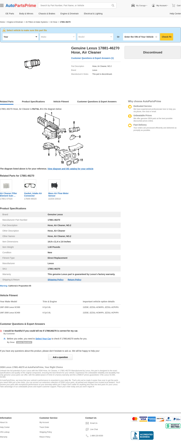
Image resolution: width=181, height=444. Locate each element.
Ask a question (60, 357)
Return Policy (74, 279)
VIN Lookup (5, 432)
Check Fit (166, 37)
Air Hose (53, 22)
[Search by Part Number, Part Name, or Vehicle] (74, 5)
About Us (3, 422)
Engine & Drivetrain (15, 22)
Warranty (3, 437)
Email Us (91, 423)
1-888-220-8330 (94, 436)
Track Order (44, 427)
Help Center (5, 427)
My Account (44, 422)
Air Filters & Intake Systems (36, 22)
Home (2, 22)
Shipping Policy (56, 279)
